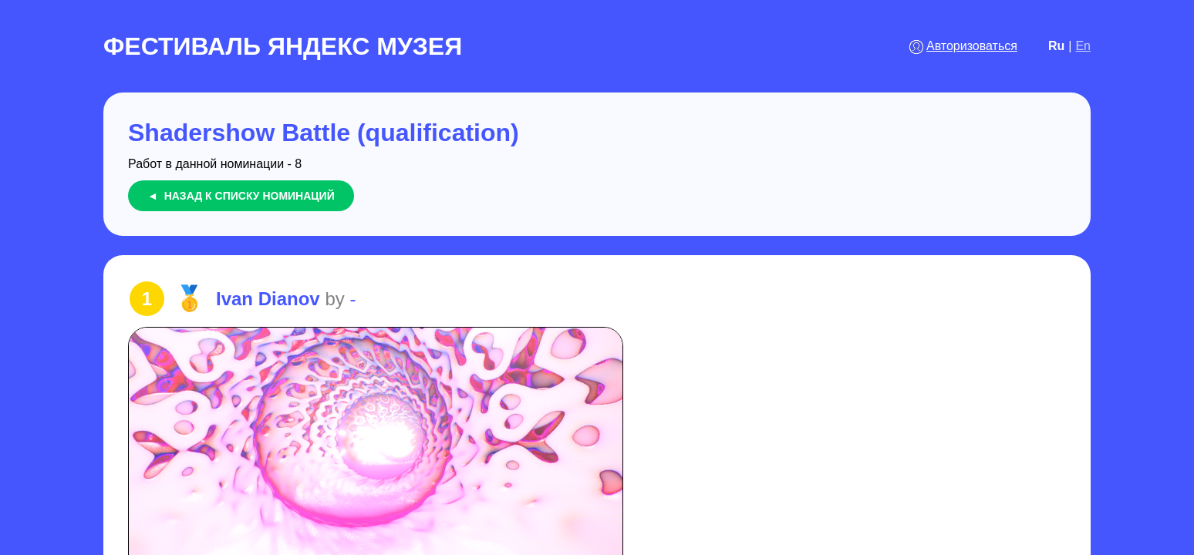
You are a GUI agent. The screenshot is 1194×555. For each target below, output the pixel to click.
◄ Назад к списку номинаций (241, 196)
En (1083, 45)
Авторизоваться (971, 45)
